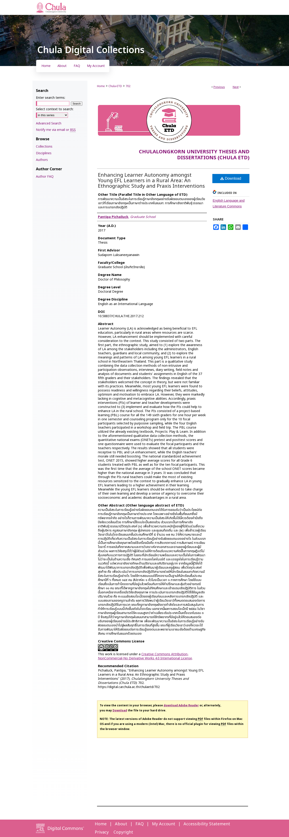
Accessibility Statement (207, 824)
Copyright (123, 832)
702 (128, 86)
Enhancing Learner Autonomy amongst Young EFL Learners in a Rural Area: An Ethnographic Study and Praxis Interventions (151, 180)
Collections (44, 146)
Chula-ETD (115, 86)
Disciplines (43, 153)
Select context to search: (54, 109)
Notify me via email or (56, 129)
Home (101, 86)
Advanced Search (48, 123)
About (121, 824)
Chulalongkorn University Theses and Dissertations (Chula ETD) (194, 155)
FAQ (139, 824)
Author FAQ (45, 176)
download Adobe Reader (181, 705)
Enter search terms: (50, 97)
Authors (42, 159)
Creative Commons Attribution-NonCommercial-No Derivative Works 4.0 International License (145, 656)
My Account (163, 824)
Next (236, 87)
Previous (219, 87)
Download (230, 178)
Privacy (102, 832)
